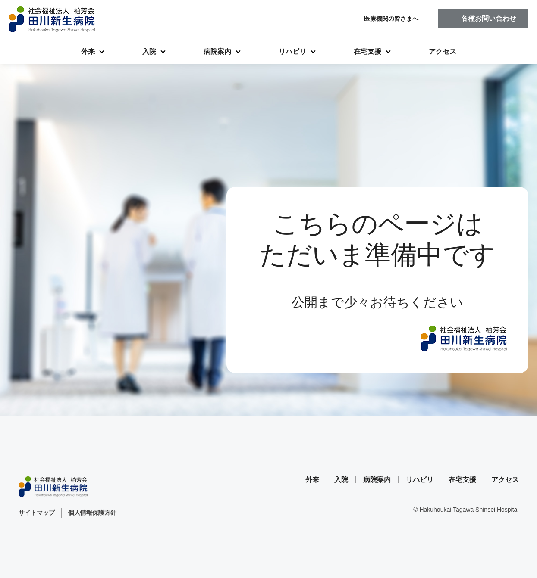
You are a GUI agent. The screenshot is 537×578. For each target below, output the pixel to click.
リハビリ (292, 51)
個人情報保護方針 (92, 512)
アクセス (442, 51)
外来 (88, 51)
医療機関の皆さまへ (391, 18)
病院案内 (217, 51)
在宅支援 (367, 51)
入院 (149, 51)
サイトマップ (37, 512)
